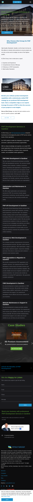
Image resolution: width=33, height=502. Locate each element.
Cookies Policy (18, 461)
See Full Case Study (16, 348)
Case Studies (4, 475)
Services (3, 470)
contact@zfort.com (9, 437)
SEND (25, 405)
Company (3, 473)
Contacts (3, 480)
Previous (1, 343)
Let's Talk (17, 2)
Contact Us (7, 32)
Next (32, 343)
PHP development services (18, 132)
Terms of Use (11, 461)
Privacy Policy (6, 496)
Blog (2, 478)
